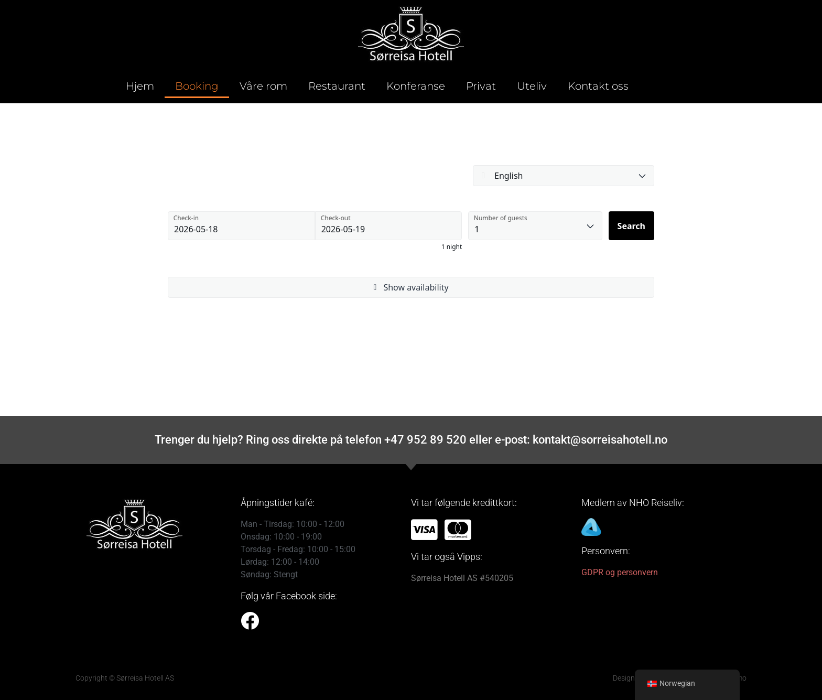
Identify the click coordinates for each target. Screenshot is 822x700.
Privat (481, 86)
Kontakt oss (598, 86)
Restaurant (336, 86)
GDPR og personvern (619, 572)
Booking (197, 86)
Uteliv (532, 86)
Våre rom (263, 86)
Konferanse (415, 86)
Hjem (140, 86)
